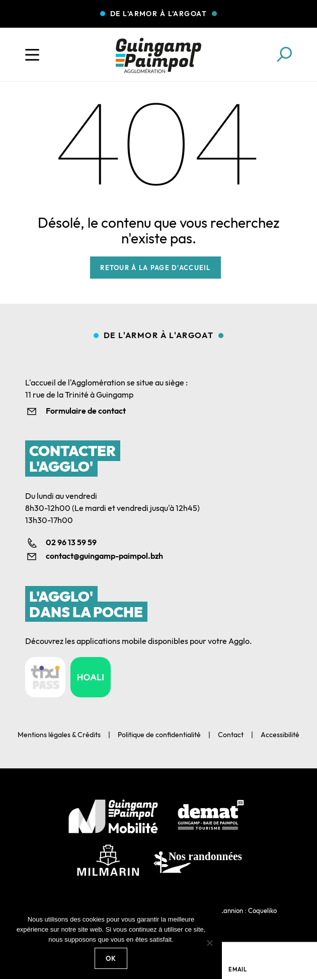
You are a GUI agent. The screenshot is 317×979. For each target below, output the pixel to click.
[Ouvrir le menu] (32, 55)
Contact (231, 734)
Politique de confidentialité (159, 734)
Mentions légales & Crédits (59, 734)
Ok (111, 958)
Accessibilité (280, 734)
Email (237, 969)
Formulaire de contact (86, 411)
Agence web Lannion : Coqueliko (229, 910)
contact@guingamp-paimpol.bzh (104, 556)
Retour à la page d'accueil (155, 268)
